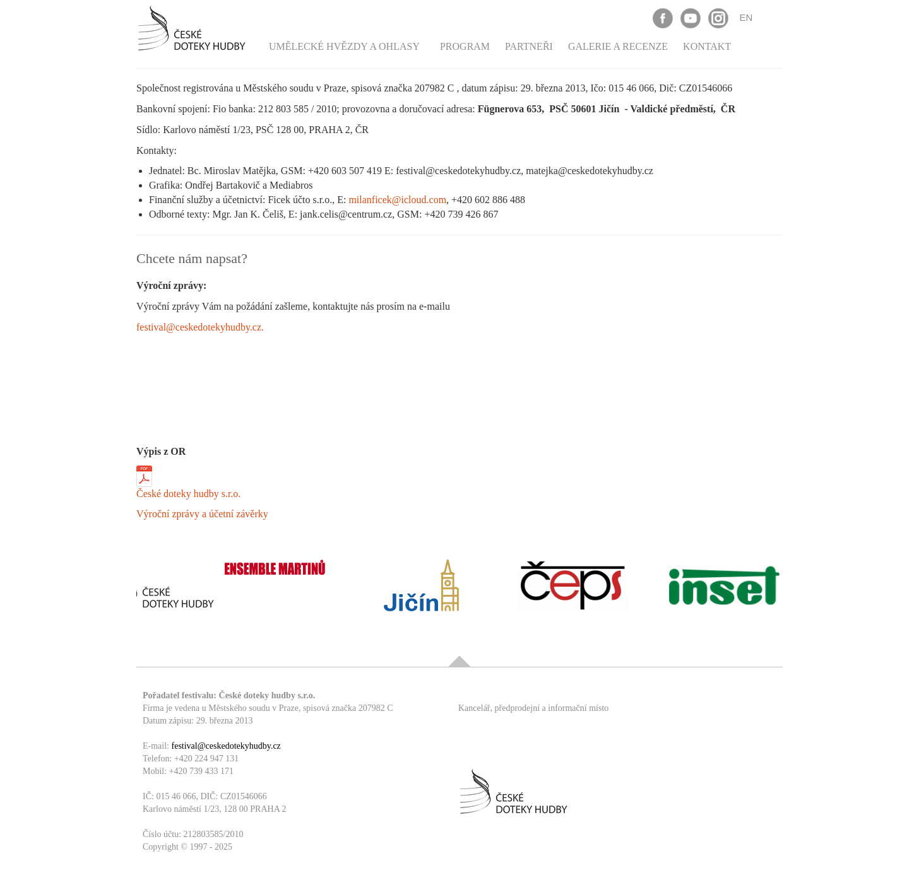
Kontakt (707, 46)
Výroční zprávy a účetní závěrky (202, 513)
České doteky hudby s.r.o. (188, 493)
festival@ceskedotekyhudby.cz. (200, 327)
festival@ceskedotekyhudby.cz (226, 746)
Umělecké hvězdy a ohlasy (344, 46)
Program (465, 46)
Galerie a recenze (618, 46)
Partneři (529, 46)
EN (746, 17)
